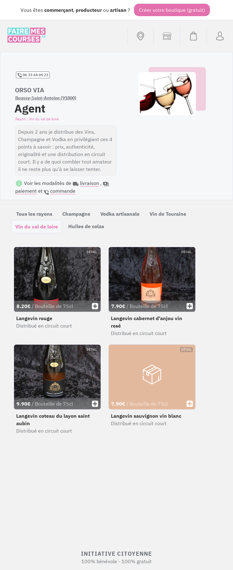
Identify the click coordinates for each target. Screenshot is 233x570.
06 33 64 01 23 (32, 74)
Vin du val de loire (36, 226)
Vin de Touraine (168, 214)
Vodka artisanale (120, 214)
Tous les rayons (34, 214)
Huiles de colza (86, 226)
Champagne (76, 214)
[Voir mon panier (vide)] (193, 36)
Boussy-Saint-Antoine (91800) (45, 98)
